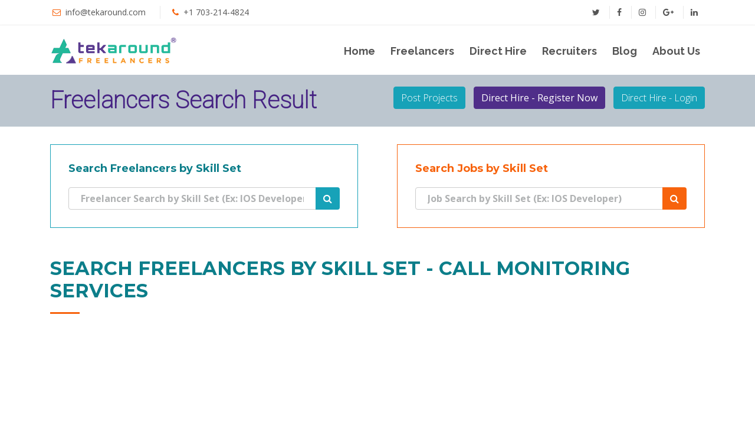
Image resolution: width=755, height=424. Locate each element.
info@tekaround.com (105, 12)
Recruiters (569, 51)
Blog (624, 51)
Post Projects (429, 97)
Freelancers (422, 51)
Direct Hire (498, 51)
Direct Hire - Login (659, 97)
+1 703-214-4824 (216, 12)
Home (359, 51)
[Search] (192, 198)
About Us (676, 51)
